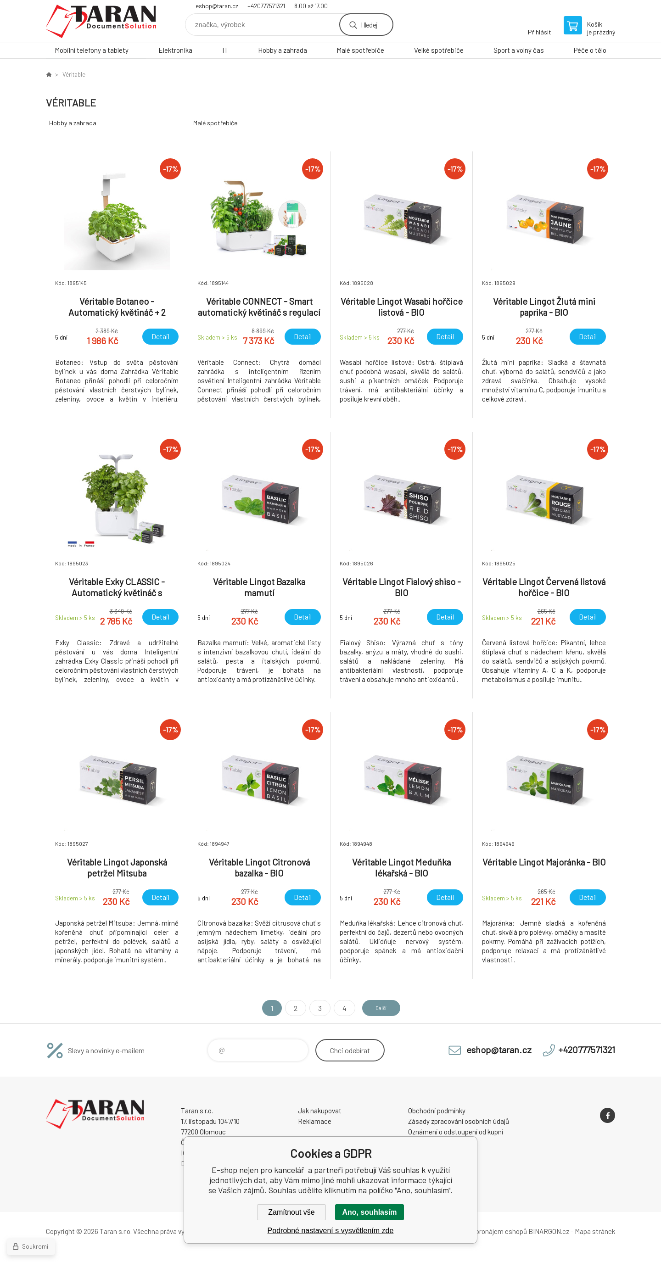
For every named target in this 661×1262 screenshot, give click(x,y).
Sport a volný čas (518, 50)
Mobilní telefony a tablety (92, 50)
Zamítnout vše (291, 1212)
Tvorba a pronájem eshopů (488, 1231)
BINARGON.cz (548, 1231)
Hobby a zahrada (282, 50)
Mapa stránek (595, 1231)
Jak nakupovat (320, 1110)
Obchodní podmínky (436, 1110)
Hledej (369, 24)
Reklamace (314, 1121)
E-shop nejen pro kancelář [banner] (101, 21)
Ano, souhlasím (369, 1212)
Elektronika (175, 50)
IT (225, 50)
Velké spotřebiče (439, 50)
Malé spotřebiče (360, 50)
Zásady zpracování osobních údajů (458, 1121)
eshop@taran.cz (217, 6)
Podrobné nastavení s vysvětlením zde (331, 1230)
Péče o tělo (590, 50)
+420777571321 (266, 6)
